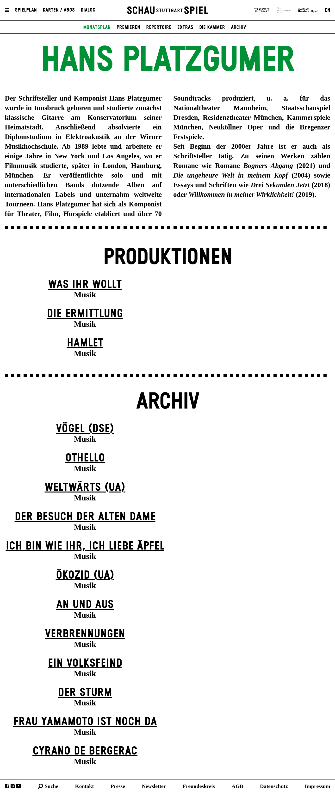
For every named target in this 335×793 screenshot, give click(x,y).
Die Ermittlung (85, 314)
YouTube (18, 786)
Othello (85, 458)
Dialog (88, 10)
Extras (185, 27)
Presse (118, 786)
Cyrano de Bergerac (84, 751)
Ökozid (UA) (85, 575)
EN (327, 10)
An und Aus (85, 605)
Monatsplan (97, 27)
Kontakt (84, 786)
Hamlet (85, 343)
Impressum (317, 786)
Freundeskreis (199, 786)
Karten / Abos (59, 10)
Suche (51, 786)
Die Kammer (212, 27)
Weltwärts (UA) (85, 487)
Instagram (13, 786)
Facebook (7, 786)
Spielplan (26, 10)
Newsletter (154, 786)
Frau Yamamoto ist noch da (85, 722)
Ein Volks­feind (85, 663)
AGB (237, 786)
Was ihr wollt (85, 285)
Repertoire (158, 27)
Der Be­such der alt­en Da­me (85, 517)
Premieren (128, 27)
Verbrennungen (85, 634)
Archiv (238, 27)
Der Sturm (85, 693)
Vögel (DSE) (85, 429)
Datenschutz (274, 786)
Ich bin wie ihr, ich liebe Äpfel (85, 546)
